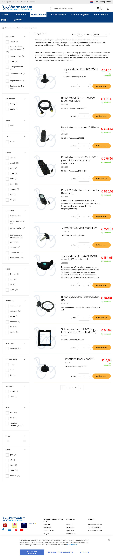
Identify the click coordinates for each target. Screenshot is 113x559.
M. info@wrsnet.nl (95, 524)
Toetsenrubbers (17, 75)
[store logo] (17, 7)
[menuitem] (5, 14)
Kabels (15, 41)
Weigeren (84, 552)
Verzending (70, 527)
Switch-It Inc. (17, 252)
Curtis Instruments (17, 222)
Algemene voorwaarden (71, 532)
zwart (14, 470)
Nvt (14, 327)
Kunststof (16, 311)
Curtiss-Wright (17, 229)
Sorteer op (88, 34)
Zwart (15, 290)
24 (13, 375)
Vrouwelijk (16, 348)
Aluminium (16, 306)
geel (14, 454)
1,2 (13, 364)
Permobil (15, 247)
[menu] (56, 17)
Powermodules (18, 56)
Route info (47, 527)
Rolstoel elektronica (24, 28)
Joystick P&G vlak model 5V (79, 228)
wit (13, 460)
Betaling (69, 524)
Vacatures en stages (49, 532)
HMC (14, 412)
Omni (14, 61)
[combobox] (75, 8)
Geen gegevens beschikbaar (18, 236)
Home (3, 28)
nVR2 (14, 168)
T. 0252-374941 (94, 527)
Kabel (14, 396)
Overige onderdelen (17, 87)
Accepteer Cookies (32, 552)
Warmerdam (17, 258)
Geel (14, 279)
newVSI (15, 163)
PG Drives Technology (18, 424)
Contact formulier (95, 530)
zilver (14, 465)
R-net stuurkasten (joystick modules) (15, 49)
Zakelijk (108, 2)
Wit (13, 284)
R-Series (15, 189)
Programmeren (18, 81)
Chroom (15, 274)
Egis (13, 158)
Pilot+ (14, 179)
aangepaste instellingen (60, 552)
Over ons (47, 524)
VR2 (13, 194)
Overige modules (16, 68)
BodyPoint (16, 216)
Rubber (15, 332)
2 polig (15, 104)
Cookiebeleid (72, 544)
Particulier (100, 2)
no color (15, 475)
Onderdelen (10, 28)
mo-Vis (15, 242)
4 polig (15, 109)
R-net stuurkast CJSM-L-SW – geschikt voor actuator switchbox (79, 160)
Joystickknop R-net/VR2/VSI (80, 69)
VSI (13, 199)
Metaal (15, 316)
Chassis (15, 391)
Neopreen (15, 321)
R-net (15, 184)
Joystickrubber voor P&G (80, 359)
